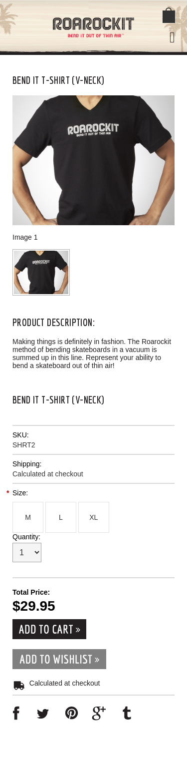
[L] (60, 517)
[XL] (93, 517)
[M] (27, 517)
